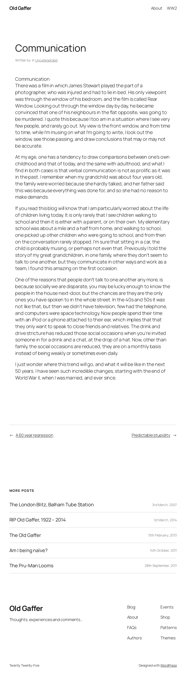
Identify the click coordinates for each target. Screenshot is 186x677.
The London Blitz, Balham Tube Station (51, 504)
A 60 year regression (34, 435)
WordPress (168, 665)
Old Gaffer (20, 8)
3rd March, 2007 (164, 504)
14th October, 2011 (163, 550)
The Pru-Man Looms (31, 565)
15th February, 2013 (162, 535)
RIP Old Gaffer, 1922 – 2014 (37, 519)
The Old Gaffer (25, 535)
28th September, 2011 (161, 565)
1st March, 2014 (165, 520)
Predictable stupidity (151, 435)
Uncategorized (46, 60)
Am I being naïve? (28, 550)
